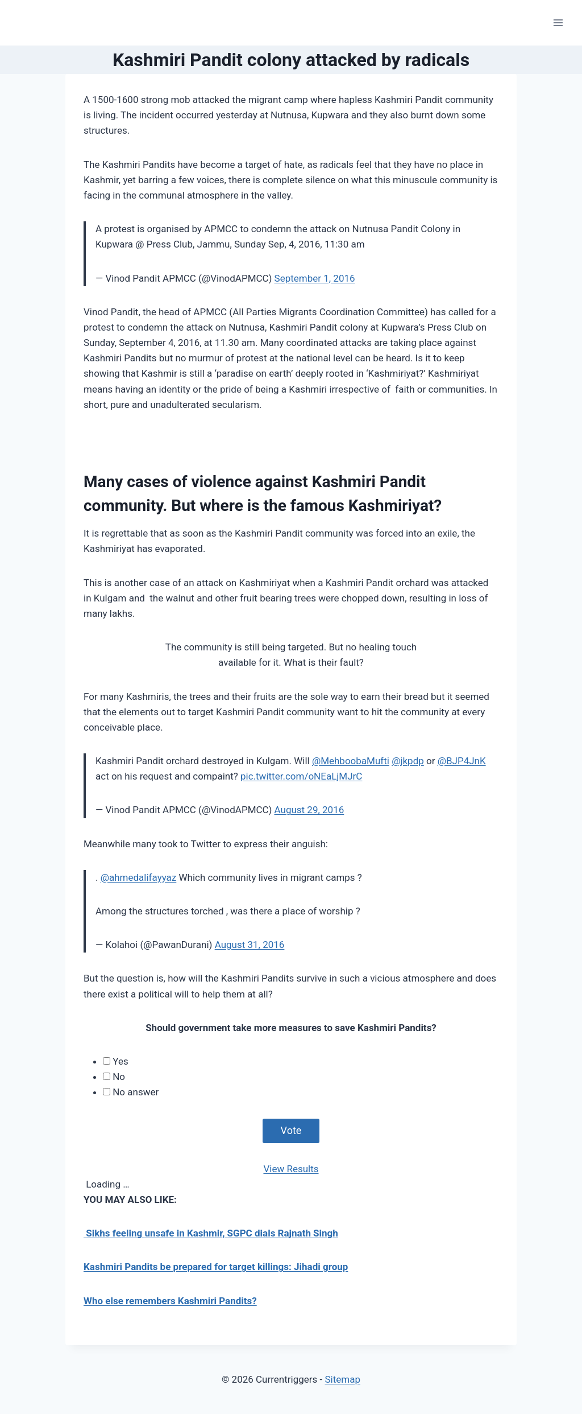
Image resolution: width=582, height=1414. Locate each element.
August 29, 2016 (309, 809)
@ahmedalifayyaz (139, 877)
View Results (290, 1168)
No (119, 1076)
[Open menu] (557, 22)
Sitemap (342, 1379)
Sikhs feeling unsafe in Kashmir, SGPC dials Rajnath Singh (211, 1233)
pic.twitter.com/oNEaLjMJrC (301, 776)
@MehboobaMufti (350, 760)
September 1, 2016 (315, 278)
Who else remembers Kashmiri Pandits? (170, 1300)
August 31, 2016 (250, 944)
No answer (136, 1092)
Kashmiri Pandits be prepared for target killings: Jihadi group (216, 1266)
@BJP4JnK (462, 760)
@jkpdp (408, 760)
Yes (120, 1061)
